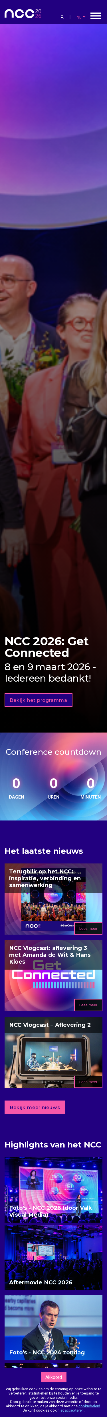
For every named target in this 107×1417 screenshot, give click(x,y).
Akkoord (53, 1377)
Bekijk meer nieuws (35, 1107)
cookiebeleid (89, 1406)
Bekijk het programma (38, 700)
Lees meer (88, 928)
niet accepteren (71, 1410)
